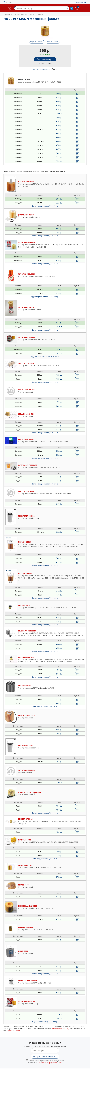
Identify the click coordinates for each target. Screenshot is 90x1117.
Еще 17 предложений (45, 69)
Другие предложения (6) (45, 206)
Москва (9, 2)
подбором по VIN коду (60, 1028)
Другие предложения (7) (45, 458)
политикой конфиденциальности (50, 1063)
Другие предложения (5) (45, 598)
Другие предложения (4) (45, 356)
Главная (7, 14)
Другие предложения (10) (45, 296)
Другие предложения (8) (45, 263)
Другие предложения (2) (45, 236)
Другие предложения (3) (45, 330)
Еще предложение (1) (45, 706)
